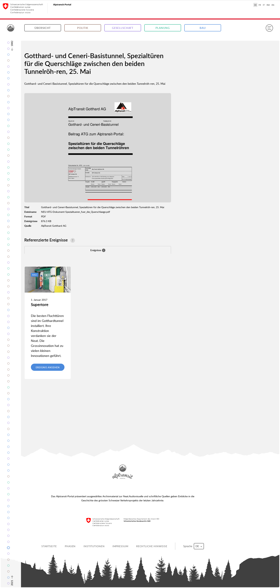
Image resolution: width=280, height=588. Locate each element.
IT (264, 5)
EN (273, 5)
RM (268, 5)
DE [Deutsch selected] (255, 5)
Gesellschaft (123, 28)
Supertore (39, 304)
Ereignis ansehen (47, 367)
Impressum (120, 546)
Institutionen (94, 546)
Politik (82, 28)
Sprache (193, 546)
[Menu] (269, 28)
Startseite (49, 546)
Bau (203, 28)
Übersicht (42, 28)
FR (260, 5)
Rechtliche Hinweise (151, 546)
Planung (163, 28)
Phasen (70, 546)
